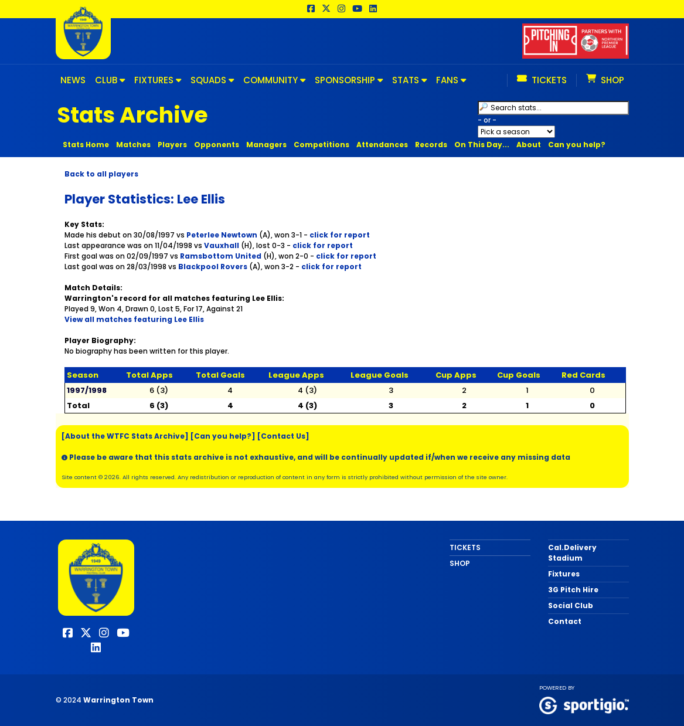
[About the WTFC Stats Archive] (125, 436)
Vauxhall (221, 245)
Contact (564, 621)
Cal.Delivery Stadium (572, 552)
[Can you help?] (223, 436)
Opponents (216, 145)
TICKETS (465, 547)
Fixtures (564, 574)
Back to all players (101, 174)
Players (172, 145)
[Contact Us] (283, 436)
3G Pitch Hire (573, 590)
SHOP (460, 563)
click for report (339, 235)
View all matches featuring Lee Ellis (134, 319)
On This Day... (481, 145)
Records (431, 145)
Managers (266, 145)
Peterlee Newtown (221, 235)
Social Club (570, 605)
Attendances (382, 145)
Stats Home (86, 145)
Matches (133, 145)
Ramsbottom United (220, 256)
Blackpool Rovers (212, 267)
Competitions (321, 145)
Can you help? (576, 145)
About (528, 145)
